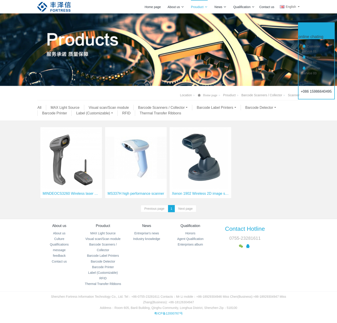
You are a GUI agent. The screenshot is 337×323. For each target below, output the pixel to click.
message (59, 250)
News (220, 7)
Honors (190, 233)
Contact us (266, 7)
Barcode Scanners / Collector (261, 95)
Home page (153, 7)
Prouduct (199, 7)
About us (176, 7)
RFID (126, 113)
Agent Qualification (190, 239)
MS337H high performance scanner (136, 193)
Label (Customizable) (93, 113)
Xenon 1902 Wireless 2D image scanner (200, 193)
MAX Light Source (65, 107)
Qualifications (59, 244)
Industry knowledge (146, 239)
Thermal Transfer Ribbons (160, 113)
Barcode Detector (259, 107)
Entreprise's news (146, 233)
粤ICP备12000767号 (168, 313)
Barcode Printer (54, 113)
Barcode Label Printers (215, 107)
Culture (59, 239)
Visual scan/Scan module (109, 107)
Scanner (294, 95)
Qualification (244, 7)
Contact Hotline (245, 228)
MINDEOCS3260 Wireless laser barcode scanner (71, 193)
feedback (59, 255)
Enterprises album (190, 244)
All (39, 107)
